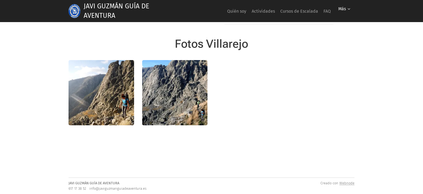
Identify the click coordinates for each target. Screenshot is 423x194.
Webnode (346, 183)
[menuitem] (221, 11)
